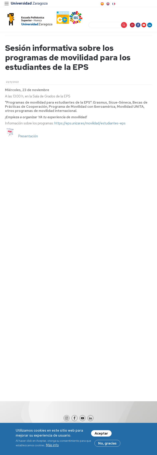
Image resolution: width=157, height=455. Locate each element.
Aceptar (101, 435)
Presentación (28, 136)
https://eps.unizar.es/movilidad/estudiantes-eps (90, 123)
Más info (52, 447)
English (107, 3)
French (113, 3)
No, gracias (107, 445)
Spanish (102, 3)
